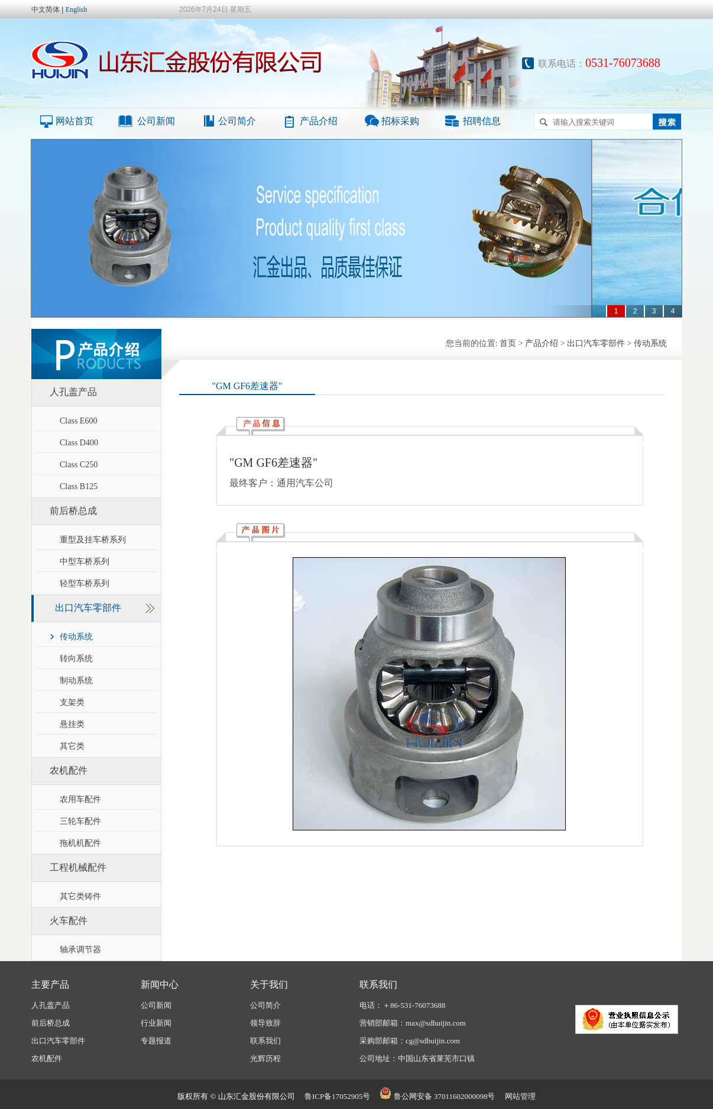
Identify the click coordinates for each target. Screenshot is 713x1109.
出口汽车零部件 (88, 608)
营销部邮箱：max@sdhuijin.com (412, 1023)
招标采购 (400, 121)
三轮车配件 (80, 821)
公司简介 (237, 121)
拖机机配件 (80, 843)
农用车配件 (80, 799)
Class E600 (78, 420)
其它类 (72, 746)
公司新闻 (156, 121)
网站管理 (520, 1096)
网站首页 (74, 121)
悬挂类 (72, 724)
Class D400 (79, 442)
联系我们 (265, 1040)
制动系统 (76, 680)
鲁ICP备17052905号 (337, 1096)
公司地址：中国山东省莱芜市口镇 (417, 1058)
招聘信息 (482, 121)
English (76, 9)
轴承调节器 (80, 949)
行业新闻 (156, 1023)
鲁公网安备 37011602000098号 (437, 1096)
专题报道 (156, 1040)
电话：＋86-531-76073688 (402, 1005)
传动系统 (76, 636)
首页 (508, 343)
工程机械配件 (78, 867)
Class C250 (79, 464)
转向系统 (76, 658)
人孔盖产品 (73, 392)
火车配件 (68, 921)
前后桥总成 (73, 511)
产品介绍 (319, 121)
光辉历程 (265, 1058)
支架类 (72, 702)
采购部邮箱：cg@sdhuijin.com (409, 1040)
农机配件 (68, 770)
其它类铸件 (80, 896)
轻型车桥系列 (84, 583)
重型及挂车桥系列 (93, 539)
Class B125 (79, 486)
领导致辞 (265, 1023)
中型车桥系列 (84, 561)
